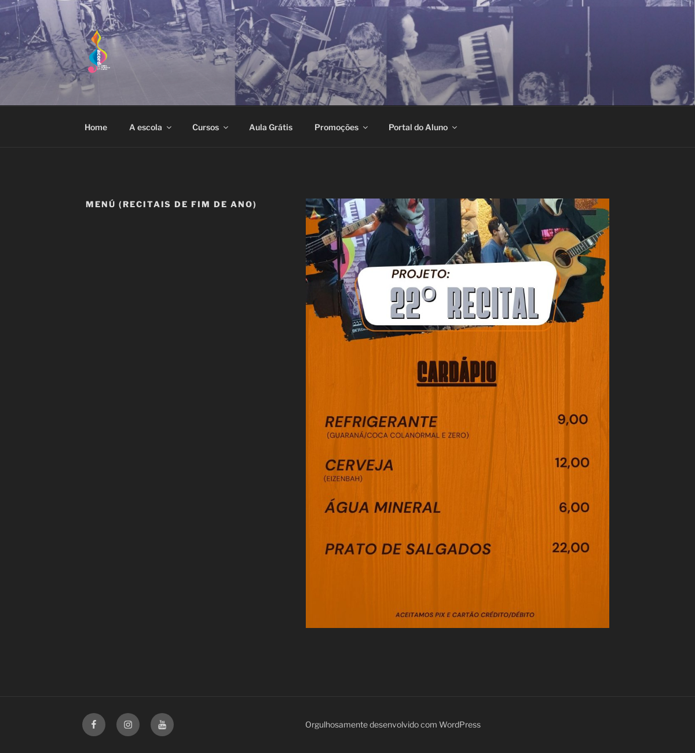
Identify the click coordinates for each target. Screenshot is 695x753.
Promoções (342, 127)
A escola (151, 127)
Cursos (211, 127)
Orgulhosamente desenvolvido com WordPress (393, 724)
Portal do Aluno (424, 127)
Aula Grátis (270, 127)
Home (96, 127)
